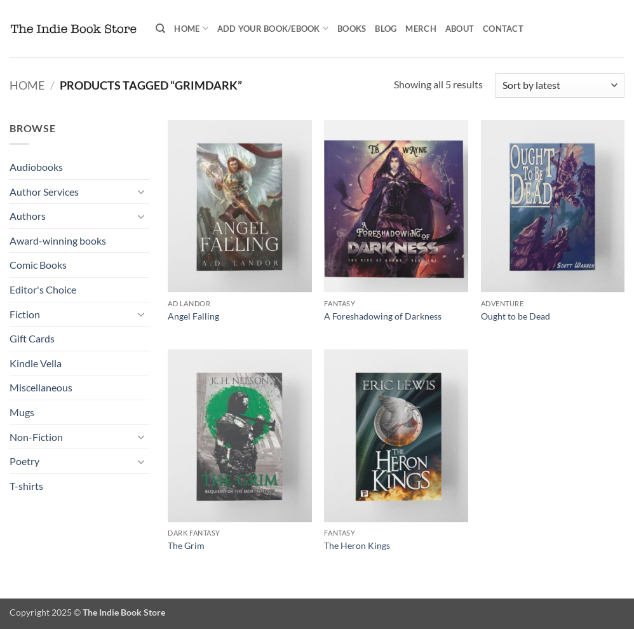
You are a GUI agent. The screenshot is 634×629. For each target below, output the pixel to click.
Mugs (22, 412)
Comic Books (38, 265)
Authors (28, 216)
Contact (503, 29)
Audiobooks (36, 167)
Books (351, 29)
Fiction (25, 314)
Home (191, 28)
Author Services (44, 192)
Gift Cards (32, 338)
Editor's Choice (43, 289)
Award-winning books (58, 240)
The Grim (186, 545)
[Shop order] (559, 85)
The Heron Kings (357, 545)
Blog (385, 29)
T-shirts (26, 486)
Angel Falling (193, 316)
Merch (420, 29)
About (459, 29)
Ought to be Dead (515, 316)
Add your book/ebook (272, 28)
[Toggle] (141, 191)
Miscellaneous (41, 387)
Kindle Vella (36, 363)
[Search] (160, 29)
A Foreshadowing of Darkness (383, 316)
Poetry (24, 461)
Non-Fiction (36, 437)
